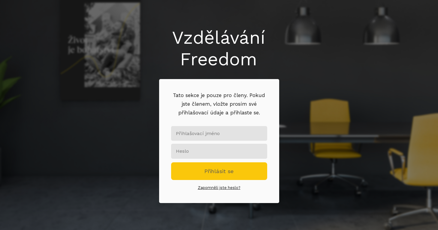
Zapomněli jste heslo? (219, 187)
